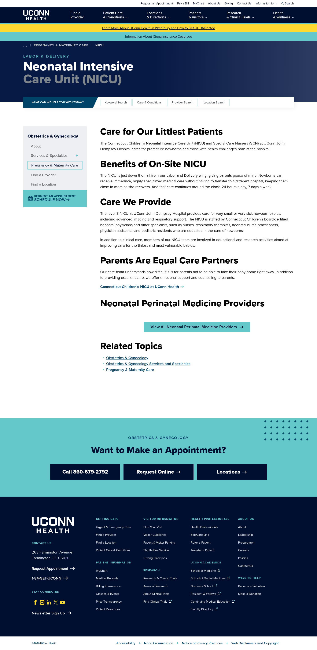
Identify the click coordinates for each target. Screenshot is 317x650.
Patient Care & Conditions (113, 550)
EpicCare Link (200, 534)
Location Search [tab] (214, 102)
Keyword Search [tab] (116, 102)
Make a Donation (249, 593)
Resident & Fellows (203, 593)
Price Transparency (109, 601)
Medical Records (107, 578)
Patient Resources (108, 609)
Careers (243, 550)
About (36, 146)
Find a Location (43, 184)
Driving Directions (155, 558)
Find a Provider (43, 175)
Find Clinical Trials (155, 601)
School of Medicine (203, 570)
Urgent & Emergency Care (113, 527)
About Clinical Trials (156, 593)
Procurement (246, 542)
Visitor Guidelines (154, 534)
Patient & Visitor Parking (159, 542)
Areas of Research (156, 586)
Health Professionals (204, 527)
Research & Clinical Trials (160, 578)
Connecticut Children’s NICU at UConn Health (139, 286)
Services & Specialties (49, 155)
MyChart (101, 570)
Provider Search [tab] (182, 102)
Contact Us (245, 565)
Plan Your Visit (152, 527)
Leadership (245, 534)
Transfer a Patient (202, 550)
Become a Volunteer (251, 586)
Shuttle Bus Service (156, 550)
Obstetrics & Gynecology (127, 357)
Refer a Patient (200, 542)
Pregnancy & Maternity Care (61, 45)
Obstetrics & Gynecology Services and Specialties (148, 363)
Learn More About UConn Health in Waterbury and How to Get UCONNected (158, 28)
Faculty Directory (202, 609)
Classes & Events (107, 593)
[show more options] (25, 45)
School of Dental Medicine (208, 578)
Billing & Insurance (108, 586)
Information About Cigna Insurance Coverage (158, 36)
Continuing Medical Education (210, 601)
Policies (243, 558)
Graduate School (202, 586)
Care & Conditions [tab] (149, 102)
